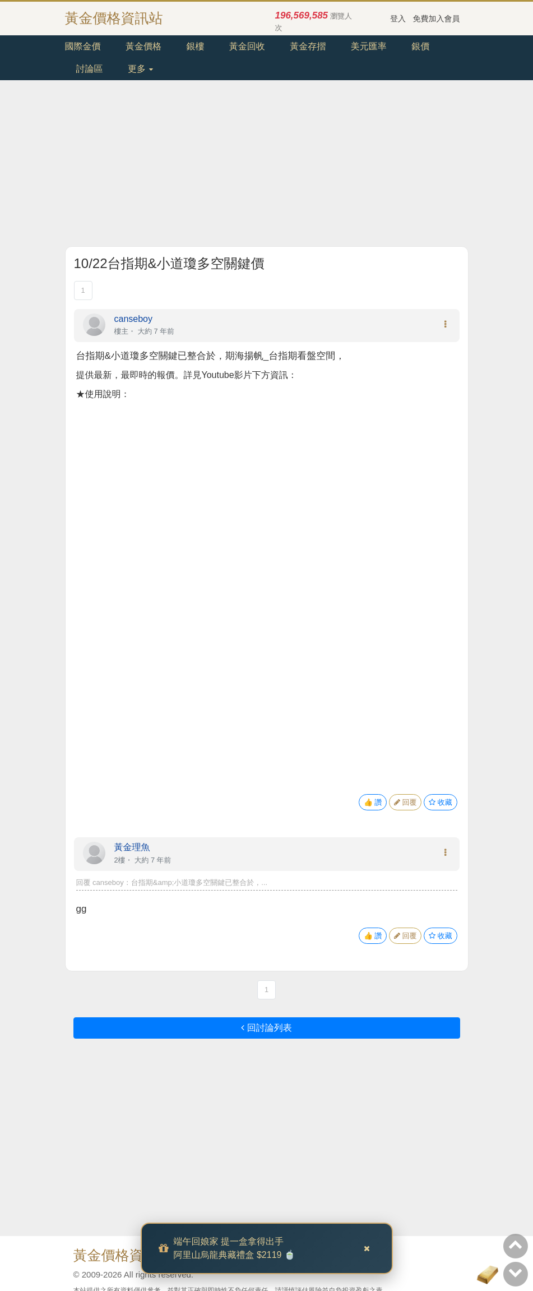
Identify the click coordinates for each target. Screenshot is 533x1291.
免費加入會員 (436, 18)
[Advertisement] (266, 167)
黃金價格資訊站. (124, 1255)
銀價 (420, 46)
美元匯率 (369, 46)
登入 (398, 18)
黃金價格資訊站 (114, 18)
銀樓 (195, 46)
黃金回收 (247, 46)
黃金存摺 (308, 46)
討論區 (89, 68)
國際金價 (83, 46)
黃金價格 (143, 46)
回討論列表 (266, 1027)
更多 (140, 68)
